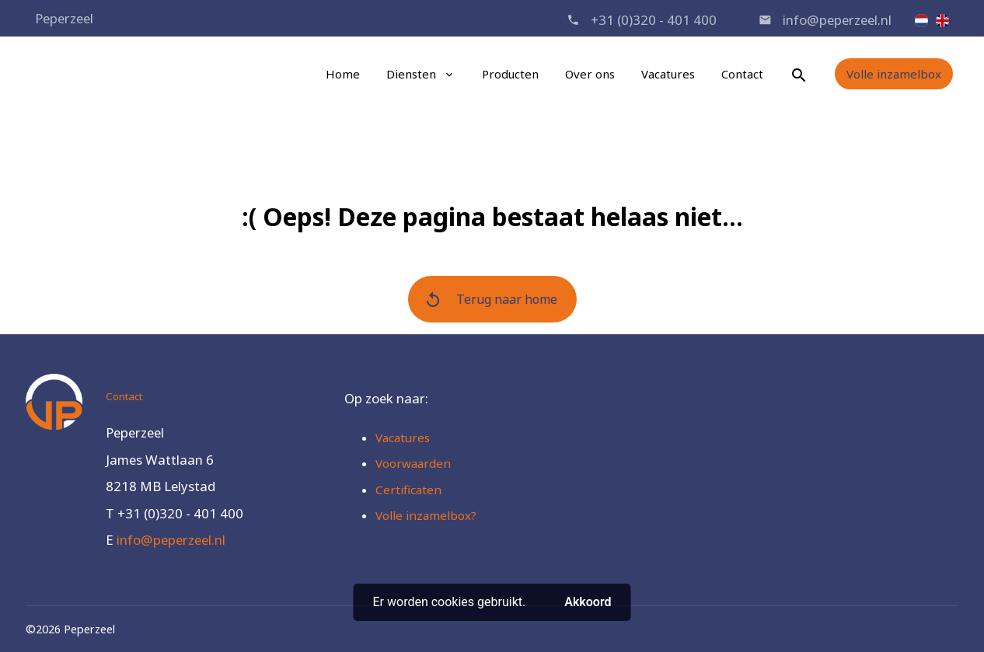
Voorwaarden (413, 463)
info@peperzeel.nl (837, 20)
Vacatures (668, 74)
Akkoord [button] (587, 601)
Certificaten (408, 489)
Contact (742, 74)
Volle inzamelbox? (425, 515)
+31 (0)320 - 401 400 (654, 20)
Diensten (411, 74)
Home (343, 74)
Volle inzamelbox (893, 74)
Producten (510, 74)
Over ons (590, 74)
